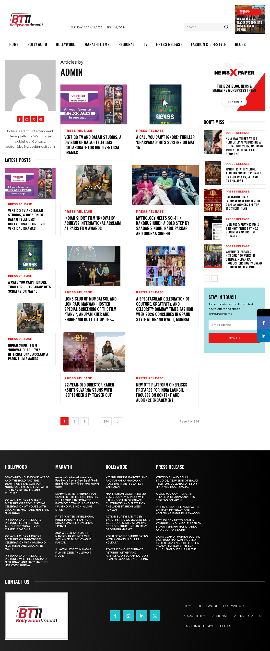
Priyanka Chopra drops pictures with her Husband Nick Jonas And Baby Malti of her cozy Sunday (26, 560)
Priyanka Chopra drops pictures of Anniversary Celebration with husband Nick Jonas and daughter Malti (25, 542)
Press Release (20, 204)
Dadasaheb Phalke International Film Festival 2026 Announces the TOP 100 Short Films (244, 202)
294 (106, 421)
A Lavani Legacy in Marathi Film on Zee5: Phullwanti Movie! (74, 552)
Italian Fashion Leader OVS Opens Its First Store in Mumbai (249, 24)
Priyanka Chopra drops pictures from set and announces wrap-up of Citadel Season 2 (23, 524)
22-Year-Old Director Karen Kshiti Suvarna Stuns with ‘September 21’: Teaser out (89, 390)
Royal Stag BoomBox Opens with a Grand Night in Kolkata (127, 539)
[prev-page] (207, 278)
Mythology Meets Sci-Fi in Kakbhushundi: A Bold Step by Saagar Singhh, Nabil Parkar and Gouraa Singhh (162, 225)
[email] (234, 324)
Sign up (234, 338)
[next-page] (118, 421)
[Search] (226, 27)
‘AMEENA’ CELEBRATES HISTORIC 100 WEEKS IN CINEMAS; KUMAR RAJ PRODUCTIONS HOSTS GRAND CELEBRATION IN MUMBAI (244, 259)
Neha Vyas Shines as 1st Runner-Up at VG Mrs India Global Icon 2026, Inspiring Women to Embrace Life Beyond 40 (244, 146)
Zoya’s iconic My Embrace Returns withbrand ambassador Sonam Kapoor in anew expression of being (127, 553)
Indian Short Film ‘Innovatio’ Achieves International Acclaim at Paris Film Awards (29, 351)
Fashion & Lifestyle (244, 12)
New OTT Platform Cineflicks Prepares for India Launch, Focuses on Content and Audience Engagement (161, 392)
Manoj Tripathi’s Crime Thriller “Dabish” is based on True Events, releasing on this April (243, 175)
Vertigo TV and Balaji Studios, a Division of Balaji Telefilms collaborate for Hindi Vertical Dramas (26, 219)
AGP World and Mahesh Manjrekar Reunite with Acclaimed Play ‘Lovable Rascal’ (73, 537)
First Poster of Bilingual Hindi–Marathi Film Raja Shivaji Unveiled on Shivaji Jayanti (74, 521)
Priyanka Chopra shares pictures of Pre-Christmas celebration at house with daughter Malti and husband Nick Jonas (27, 506)
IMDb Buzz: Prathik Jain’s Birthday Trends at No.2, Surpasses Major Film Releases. (242, 230)
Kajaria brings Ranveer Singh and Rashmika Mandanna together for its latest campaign (128, 481)
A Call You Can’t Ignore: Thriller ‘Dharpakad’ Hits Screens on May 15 (29, 286)
